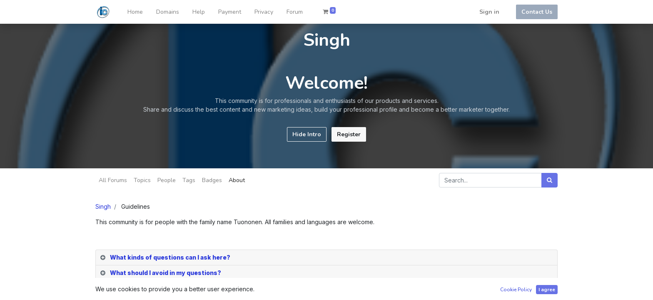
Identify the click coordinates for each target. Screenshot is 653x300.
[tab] (326, 257)
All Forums (113, 180)
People (166, 180)
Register (349, 134)
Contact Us (536, 12)
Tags (188, 180)
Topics (142, 180)
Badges (212, 180)
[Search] (549, 180)
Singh (103, 206)
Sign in (489, 12)
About (237, 180)
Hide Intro (306, 134)
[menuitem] (135, 12)
